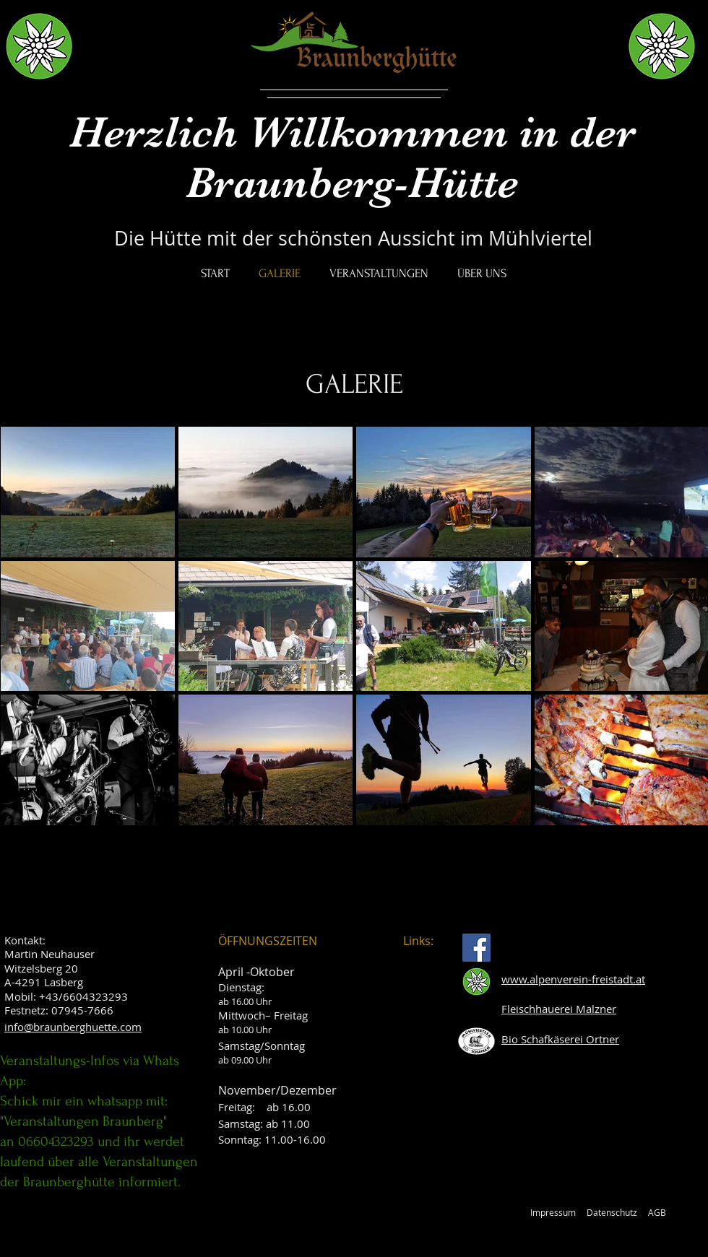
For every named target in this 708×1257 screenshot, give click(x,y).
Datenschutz (612, 1212)
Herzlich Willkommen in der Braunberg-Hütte (352, 157)
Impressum (553, 1212)
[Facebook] (476, 948)
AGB (657, 1212)
